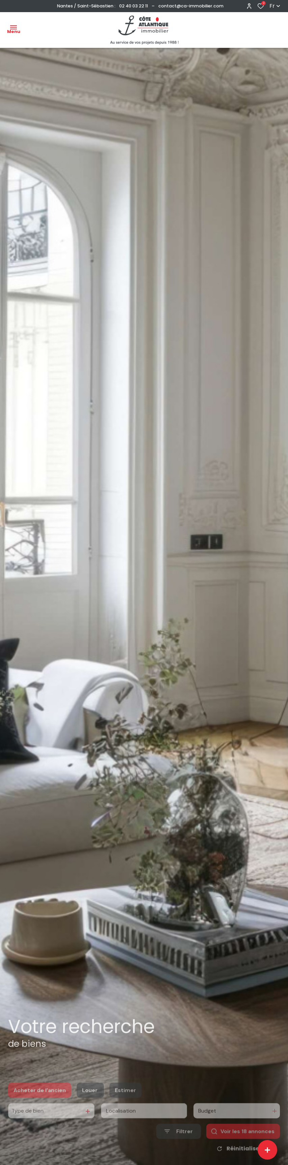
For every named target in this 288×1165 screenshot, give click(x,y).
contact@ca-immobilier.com (191, 6)
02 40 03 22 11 (133, 6)
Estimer (125, 1101)
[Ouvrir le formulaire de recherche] (178, 1142)
